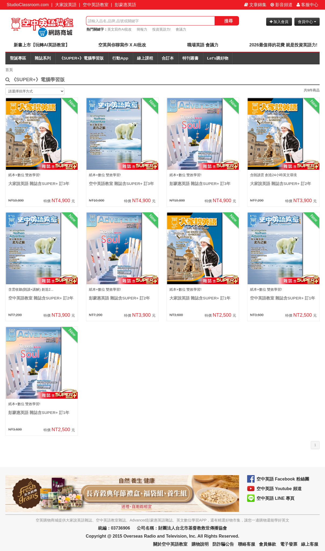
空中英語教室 (96, 4)
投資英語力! (161, 29)
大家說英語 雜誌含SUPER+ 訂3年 (38, 183)
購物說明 (200, 544)
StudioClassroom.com (28, 4)
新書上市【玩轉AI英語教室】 (42, 45)
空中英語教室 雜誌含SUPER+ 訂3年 (121, 183)
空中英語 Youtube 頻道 (279, 488)
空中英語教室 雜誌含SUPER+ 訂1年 (282, 298)
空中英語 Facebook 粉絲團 (283, 479)
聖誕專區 (18, 58)
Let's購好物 (217, 58)
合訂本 (168, 58)
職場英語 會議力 (202, 45)
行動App (120, 58)
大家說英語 (66, 4)
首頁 (9, 70)
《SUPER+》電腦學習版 (81, 58)
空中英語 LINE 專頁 (275, 498)
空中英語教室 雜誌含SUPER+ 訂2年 (40, 298)
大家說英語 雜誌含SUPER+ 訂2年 (280, 183)
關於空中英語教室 (170, 544)
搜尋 (228, 21)
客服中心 (307, 4)
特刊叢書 (190, 58)
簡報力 (142, 29)
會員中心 (307, 22)
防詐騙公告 (223, 544)
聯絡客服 (246, 544)
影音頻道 (281, 4)
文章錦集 (255, 4)
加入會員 (279, 22)
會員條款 (267, 544)
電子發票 (288, 544)
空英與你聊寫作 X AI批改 (122, 45)
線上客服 (309, 544)
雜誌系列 (43, 58)
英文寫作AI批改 (119, 29)
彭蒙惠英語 (125, 4)
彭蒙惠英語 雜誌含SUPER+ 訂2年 (119, 298)
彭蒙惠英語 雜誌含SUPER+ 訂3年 (199, 183)
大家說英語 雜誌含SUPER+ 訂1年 (199, 298)
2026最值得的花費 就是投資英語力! (283, 45)
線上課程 (145, 58)
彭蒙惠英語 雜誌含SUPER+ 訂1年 (38, 412)
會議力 (181, 29)
